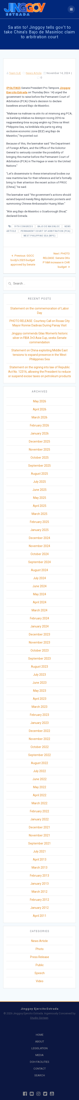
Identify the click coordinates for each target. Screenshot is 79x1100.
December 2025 (39, 441)
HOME (39, 1034)
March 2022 (39, 803)
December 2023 (39, 634)
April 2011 (39, 915)
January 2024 (39, 626)
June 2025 (39, 489)
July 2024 (39, 578)
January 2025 (39, 530)
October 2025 (40, 457)
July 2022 (39, 771)
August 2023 (39, 666)
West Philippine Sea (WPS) (40, 236)
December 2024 (39, 538)
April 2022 (39, 795)
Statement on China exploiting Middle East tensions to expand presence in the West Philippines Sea (39, 355)
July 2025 (39, 481)
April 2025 (39, 505)
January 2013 (39, 883)
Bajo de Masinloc (48, 226)
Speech (40, 973)
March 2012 (39, 891)
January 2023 (39, 723)
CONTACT (39, 1068)
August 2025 (39, 473)
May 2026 (39, 401)
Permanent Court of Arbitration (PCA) (46, 231)
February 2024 (39, 618)
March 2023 (39, 706)
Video (39, 981)
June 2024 (39, 586)
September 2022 (39, 755)
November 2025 (39, 449)
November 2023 (39, 642)
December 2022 (39, 731)
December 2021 (39, 827)
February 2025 (39, 522)
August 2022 (39, 763)
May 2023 (39, 690)
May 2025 (39, 497)
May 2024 (39, 594)
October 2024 (40, 554)
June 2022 (39, 779)
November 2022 (39, 739)
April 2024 (39, 602)
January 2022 (39, 819)
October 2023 (40, 650)
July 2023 (39, 674)
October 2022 (40, 747)
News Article (34, 73)
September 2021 (39, 843)
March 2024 (39, 610)
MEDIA (39, 1055)
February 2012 (39, 899)
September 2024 (39, 562)
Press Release (39, 957)
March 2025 (39, 514)
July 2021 (39, 851)
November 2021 (39, 835)
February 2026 (39, 425)
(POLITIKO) (13, 87)
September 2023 (39, 658)
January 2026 (39, 433)
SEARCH (39, 1075)
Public (40, 965)
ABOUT (39, 1041)
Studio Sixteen (39, 1017)
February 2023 (39, 714)
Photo (40, 949)
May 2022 (39, 787)
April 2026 (39, 409)
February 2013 (39, 875)
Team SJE (15, 73)
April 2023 (39, 698)
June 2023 (39, 682)
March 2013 (39, 867)
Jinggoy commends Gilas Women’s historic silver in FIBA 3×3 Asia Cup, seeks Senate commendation (39, 338)
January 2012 (39, 907)
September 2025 (39, 465)
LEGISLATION (39, 1048)
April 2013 (39, 859)
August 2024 (39, 570)
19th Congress (23, 226)
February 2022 (39, 811)
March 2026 (39, 417)
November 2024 (39, 546)
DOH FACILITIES (39, 1061)
